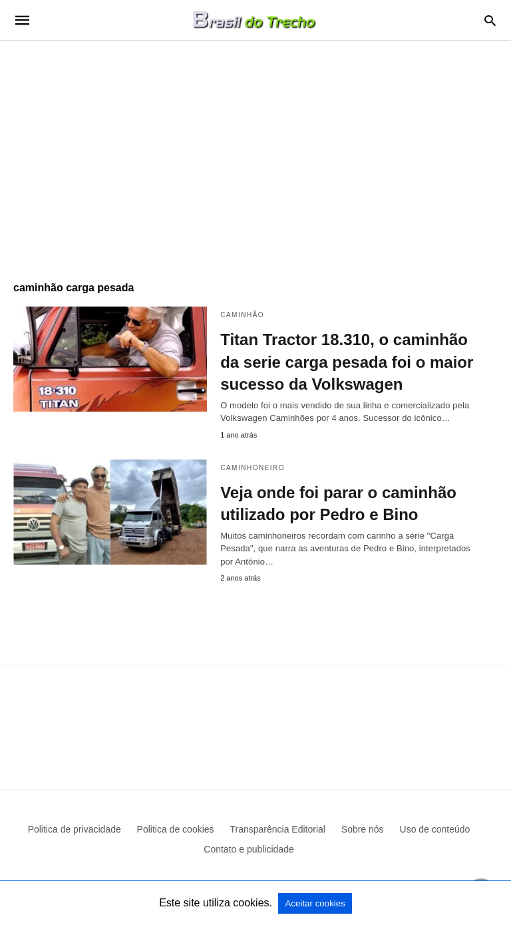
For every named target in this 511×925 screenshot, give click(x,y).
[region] (255, 154)
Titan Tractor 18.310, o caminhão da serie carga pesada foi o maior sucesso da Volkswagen (346, 361)
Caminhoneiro (252, 467)
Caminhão (242, 315)
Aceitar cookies (315, 903)
